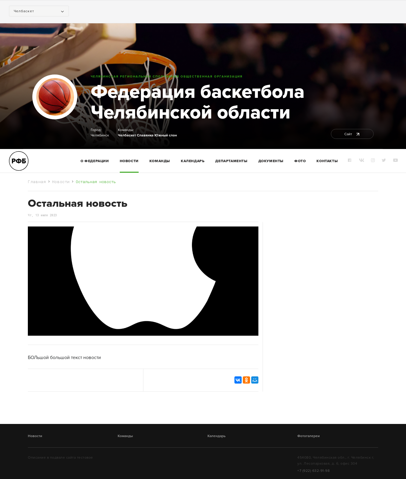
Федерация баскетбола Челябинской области (197, 102)
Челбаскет (127, 135)
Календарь (192, 161)
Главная (37, 181)
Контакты (327, 161)
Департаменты (231, 161)
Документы (271, 161)
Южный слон (165, 135)
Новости (129, 161)
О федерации (95, 161)
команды (159, 161)
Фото (300, 161)
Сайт (352, 134)
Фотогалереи (308, 436)
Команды (125, 436)
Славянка (145, 135)
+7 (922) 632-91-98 (313, 471)
